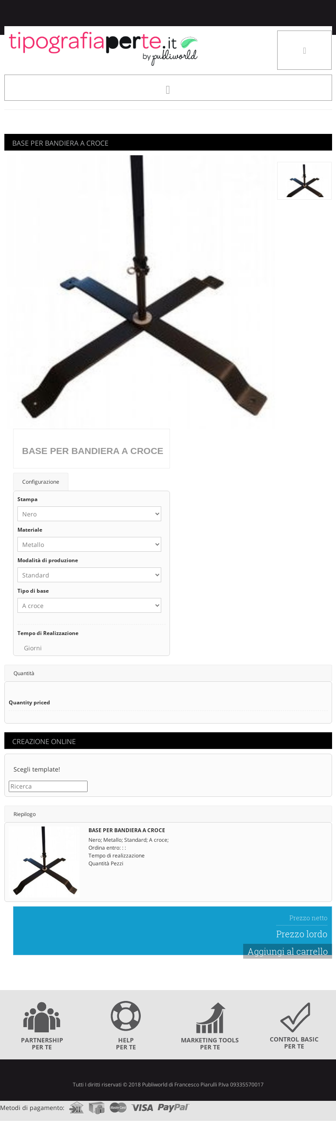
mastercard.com (118, 1105)
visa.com (142, 1105)
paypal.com (174, 1105)
